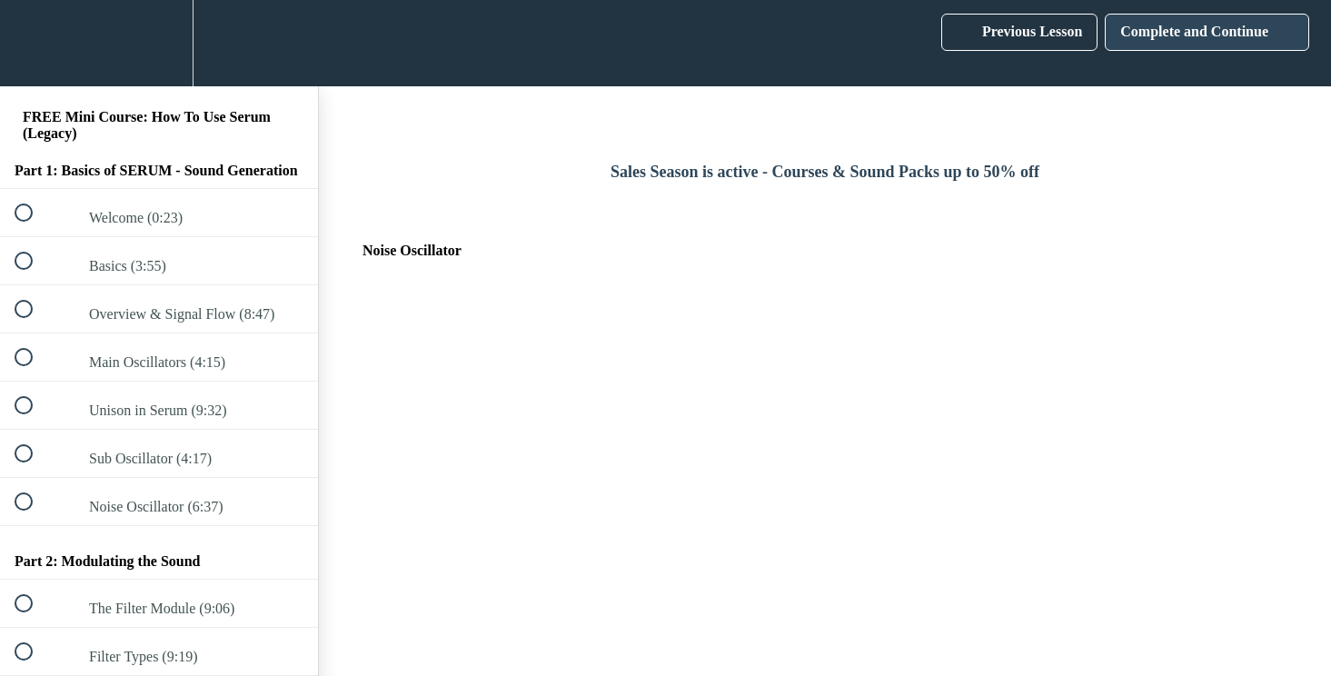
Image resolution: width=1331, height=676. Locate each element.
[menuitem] (159, 43)
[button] (33, 43)
